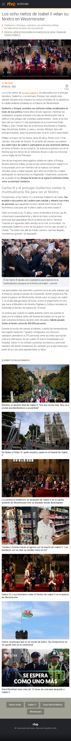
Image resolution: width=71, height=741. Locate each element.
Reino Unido (15, 704)
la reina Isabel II (30, 92)
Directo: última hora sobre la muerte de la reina (29, 31)
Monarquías (36, 711)
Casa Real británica (52, 704)
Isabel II (32, 704)
